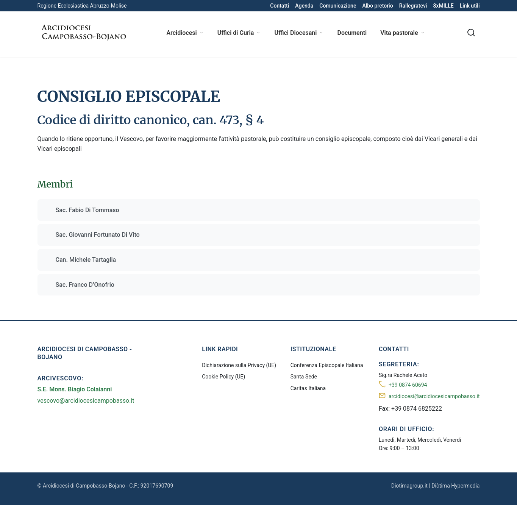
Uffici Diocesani (298, 32)
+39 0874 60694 (408, 385)
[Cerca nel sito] (471, 32)
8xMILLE (443, 6)
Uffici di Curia (239, 32)
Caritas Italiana (308, 388)
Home (44, 67)
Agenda (304, 6)
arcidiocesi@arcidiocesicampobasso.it (434, 396)
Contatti (279, 6)
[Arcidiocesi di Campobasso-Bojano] (82, 32)
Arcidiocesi (184, 32)
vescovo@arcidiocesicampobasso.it (85, 400)
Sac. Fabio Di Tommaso (87, 210)
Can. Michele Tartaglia (86, 259)
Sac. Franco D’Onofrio (85, 284)
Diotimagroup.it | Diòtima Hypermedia (435, 486)
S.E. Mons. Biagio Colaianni (74, 389)
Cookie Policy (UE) (223, 377)
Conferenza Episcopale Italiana (327, 365)
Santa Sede (304, 377)
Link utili (470, 6)
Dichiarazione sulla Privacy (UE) (239, 365)
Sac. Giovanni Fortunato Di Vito (98, 234)
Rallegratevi (413, 6)
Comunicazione (337, 6)
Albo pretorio (377, 6)
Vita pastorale (402, 32)
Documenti (352, 32)
